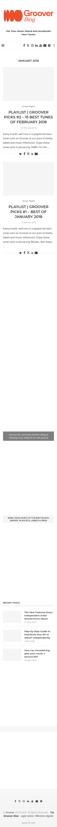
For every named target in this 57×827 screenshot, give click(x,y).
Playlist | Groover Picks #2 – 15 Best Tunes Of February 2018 (28, 117)
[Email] (44, 45)
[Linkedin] (36, 45)
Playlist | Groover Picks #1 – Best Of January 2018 (28, 212)
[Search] (53, 45)
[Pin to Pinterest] (32, 154)
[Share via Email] (36, 153)
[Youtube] (40, 45)
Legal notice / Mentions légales (37, 816)
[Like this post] (20, 154)
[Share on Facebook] (24, 153)
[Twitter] (27, 45)
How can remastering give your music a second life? (37, 653)
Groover (10, 812)
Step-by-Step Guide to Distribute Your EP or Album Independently (37, 634)
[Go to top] (28, 822)
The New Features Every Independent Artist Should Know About (38, 615)
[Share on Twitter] (28, 153)
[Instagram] (32, 45)
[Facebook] (24, 45)
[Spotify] (49, 45)
